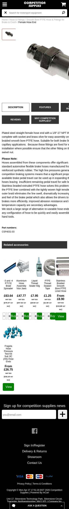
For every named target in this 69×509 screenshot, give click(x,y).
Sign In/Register (34, 445)
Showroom (34, 457)
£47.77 (21, 300)
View (61, 316)
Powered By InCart (39, 492)
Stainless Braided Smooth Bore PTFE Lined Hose (60, 285)
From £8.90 (60, 302)
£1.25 (47, 300)
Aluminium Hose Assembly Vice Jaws (21, 284)
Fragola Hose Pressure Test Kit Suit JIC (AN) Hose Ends (8, 354)
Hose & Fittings (17, 19)
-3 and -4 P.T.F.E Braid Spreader (8, 284)
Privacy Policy (24, 483)
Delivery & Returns (34, 451)
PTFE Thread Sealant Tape (47, 284)
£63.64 (8, 300)
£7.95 (34, 300)
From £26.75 (8, 373)
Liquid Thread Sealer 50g (34, 283)
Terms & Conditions (42, 483)
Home (5, 19)
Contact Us (34, 462)
